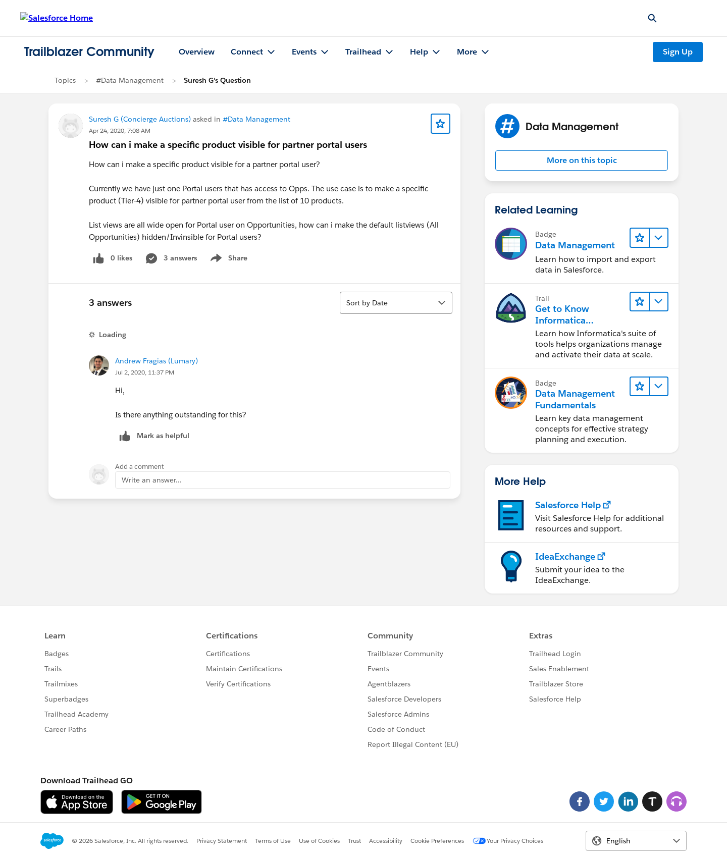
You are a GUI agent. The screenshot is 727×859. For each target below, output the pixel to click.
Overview (197, 51)
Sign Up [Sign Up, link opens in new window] (678, 51)
